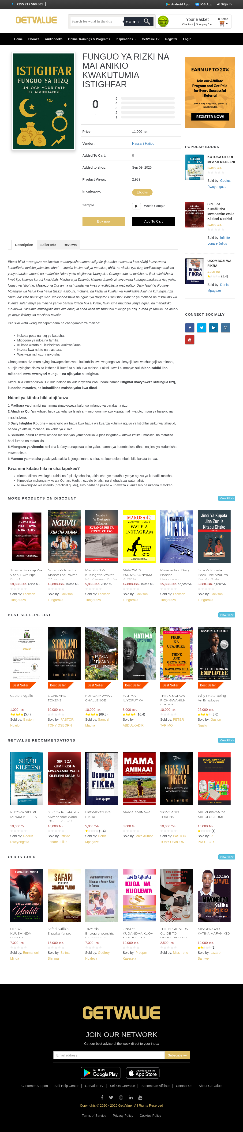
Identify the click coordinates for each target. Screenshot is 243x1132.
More (132, 22)
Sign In (224, 4)
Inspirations (126, 39)
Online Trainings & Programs (89, 39)
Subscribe (177, 1055)
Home (18, 39)
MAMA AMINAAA (137, 812)
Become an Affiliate (156, 1086)
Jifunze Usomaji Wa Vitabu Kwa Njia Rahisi (26, 575)
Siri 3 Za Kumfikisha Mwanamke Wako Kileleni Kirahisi (63, 817)
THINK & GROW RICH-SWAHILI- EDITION (173, 700)
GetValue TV (151, 39)
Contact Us (184, 1086)
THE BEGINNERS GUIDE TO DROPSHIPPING (174, 933)
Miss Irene (180, 952)
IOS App (203, 4)
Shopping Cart (204, 24)
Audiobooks (54, 39)
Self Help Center (67, 1086)
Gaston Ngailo (21, 695)
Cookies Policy (150, 1115)
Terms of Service (94, 1115)
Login (187, 39)
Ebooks (33, 39)
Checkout (187, 24)
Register (171, 39)
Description (24, 245)
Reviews (70, 245)
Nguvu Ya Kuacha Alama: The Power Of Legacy (62, 575)
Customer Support (34, 1086)
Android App (177, 4)
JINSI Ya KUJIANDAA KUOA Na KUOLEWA (138, 933)
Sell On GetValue (122, 1086)
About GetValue (210, 1086)
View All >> (227, 498)
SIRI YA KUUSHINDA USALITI (20, 933)
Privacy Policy (123, 1115)
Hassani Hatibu (143, 143)
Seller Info (48, 245)
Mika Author (144, 836)
